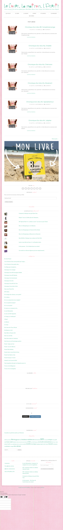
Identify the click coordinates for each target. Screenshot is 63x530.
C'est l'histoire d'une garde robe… (11, 264)
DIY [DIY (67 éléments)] (42, 439)
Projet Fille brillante (8, 349)
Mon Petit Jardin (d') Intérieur (11, 338)
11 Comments (47, 123)
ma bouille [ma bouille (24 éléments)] (41, 442)
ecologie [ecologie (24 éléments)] (50, 439)
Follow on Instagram (35, 416)
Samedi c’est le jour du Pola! (10, 360)
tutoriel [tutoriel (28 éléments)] (50, 444)
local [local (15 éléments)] (32, 442)
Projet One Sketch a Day (9, 355)
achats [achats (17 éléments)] (5, 439)
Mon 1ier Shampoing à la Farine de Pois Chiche (29, 230)
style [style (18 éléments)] (44, 444)
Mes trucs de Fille (8, 335)
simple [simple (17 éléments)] (41, 444)
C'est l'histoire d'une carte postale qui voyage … (15, 261)
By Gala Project (7, 258)
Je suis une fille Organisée (10, 313)
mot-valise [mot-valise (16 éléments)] (56, 442)
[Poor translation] (5, 497)
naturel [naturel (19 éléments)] (6, 444)
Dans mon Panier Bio (9, 289)
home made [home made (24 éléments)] (9, 442)
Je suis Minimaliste (8, 311)
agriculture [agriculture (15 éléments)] (9, 439)
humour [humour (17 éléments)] (14, 442)
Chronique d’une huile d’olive (11, 286)
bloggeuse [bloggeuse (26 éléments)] (17, 439)
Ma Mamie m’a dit (8, 330)
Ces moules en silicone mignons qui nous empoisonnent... (32, 250)
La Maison (25, 13)
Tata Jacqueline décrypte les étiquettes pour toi (15, 363)
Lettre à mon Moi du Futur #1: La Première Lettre (30, 242)
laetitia (32, 29)
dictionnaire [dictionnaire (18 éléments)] (37, 439)
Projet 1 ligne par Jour (9, 344)
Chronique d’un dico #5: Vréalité (40, 46)
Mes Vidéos (31, 15)
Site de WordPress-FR (9, 471)
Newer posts (55, 138)
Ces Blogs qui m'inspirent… (10, 267)
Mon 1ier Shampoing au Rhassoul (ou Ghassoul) (29, 234)
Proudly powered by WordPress (24, 487)
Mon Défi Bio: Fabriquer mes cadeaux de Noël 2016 (30, 238)
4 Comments (47, 104)
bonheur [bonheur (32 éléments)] (24, 439)
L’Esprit (34, 13)
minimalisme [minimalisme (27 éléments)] (48, 442)
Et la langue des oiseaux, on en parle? (12, 294)
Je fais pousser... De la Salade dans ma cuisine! (29, 246)
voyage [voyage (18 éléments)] (11, 446)
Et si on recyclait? (8, 305)
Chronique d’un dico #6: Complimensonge (40, 27)
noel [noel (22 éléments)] (9, 444)
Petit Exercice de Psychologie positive (12, 341)
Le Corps (17, 13)
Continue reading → (31, 37)
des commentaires (10, 468)
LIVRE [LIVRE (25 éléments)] (29, 442)
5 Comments (47, 48)
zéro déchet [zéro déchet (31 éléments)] (17, 446)
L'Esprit (6, 319)
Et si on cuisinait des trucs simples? (12, 300)
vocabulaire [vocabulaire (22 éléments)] (7, 446)
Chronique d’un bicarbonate (10, 278)
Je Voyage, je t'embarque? (10, 316)
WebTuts (42, 487)
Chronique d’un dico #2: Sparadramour (40, 102)
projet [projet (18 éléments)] (24, 444)
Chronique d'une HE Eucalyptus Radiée (13, 272)
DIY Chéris (6, 291)
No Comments (46, 29)
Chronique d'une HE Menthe (10, 275)
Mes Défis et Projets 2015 (10, 333)
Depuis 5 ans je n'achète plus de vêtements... (29, 217)
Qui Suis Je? (8, 13)
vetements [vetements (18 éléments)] (55, 444)
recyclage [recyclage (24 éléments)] (33, 444)
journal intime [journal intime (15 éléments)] (24, 442)
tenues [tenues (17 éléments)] (46, 444)
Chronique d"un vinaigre (9, 269)
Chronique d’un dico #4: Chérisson (40, 64)
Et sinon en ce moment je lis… (11, 308)
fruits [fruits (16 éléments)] (53, 439)
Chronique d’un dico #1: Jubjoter (40, 120)
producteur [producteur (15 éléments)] (21, 444)
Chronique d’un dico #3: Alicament (40, 83)
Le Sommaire (54, 13)
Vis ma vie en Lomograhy (10, 368)
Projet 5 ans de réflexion (9, 346)
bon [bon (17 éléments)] (20, 439)
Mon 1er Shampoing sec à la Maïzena (27, 225)
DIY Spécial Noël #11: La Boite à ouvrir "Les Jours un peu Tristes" (33, 221)
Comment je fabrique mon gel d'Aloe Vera (28, 213)
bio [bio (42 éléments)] (12, 439)
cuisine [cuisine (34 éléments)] (29, 439)
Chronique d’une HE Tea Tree (11, 283)
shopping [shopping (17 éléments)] (38, 444)
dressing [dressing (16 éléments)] (45, 439)
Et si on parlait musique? (10, 302)
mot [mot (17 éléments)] (53, 442)
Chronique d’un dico (9, 280)
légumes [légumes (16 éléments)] (36, 442)
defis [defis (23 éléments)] (33, 439)
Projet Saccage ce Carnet (9, 357)
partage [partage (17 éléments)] (14, 444)
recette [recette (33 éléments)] (28, 444)
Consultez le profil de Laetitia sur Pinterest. (14, 432)
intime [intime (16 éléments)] (17, 442)
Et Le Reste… (43, 13)
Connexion (7, 463)
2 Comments (47, 85)
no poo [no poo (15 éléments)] (11, 444)
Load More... (25, 416)
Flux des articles (9, 466)
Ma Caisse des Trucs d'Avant (10, 327)
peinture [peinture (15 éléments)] (17, 444)
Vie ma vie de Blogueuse (9, 366)
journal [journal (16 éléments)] (20, 442)
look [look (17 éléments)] (34, 442)
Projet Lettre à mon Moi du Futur (11, 352)
